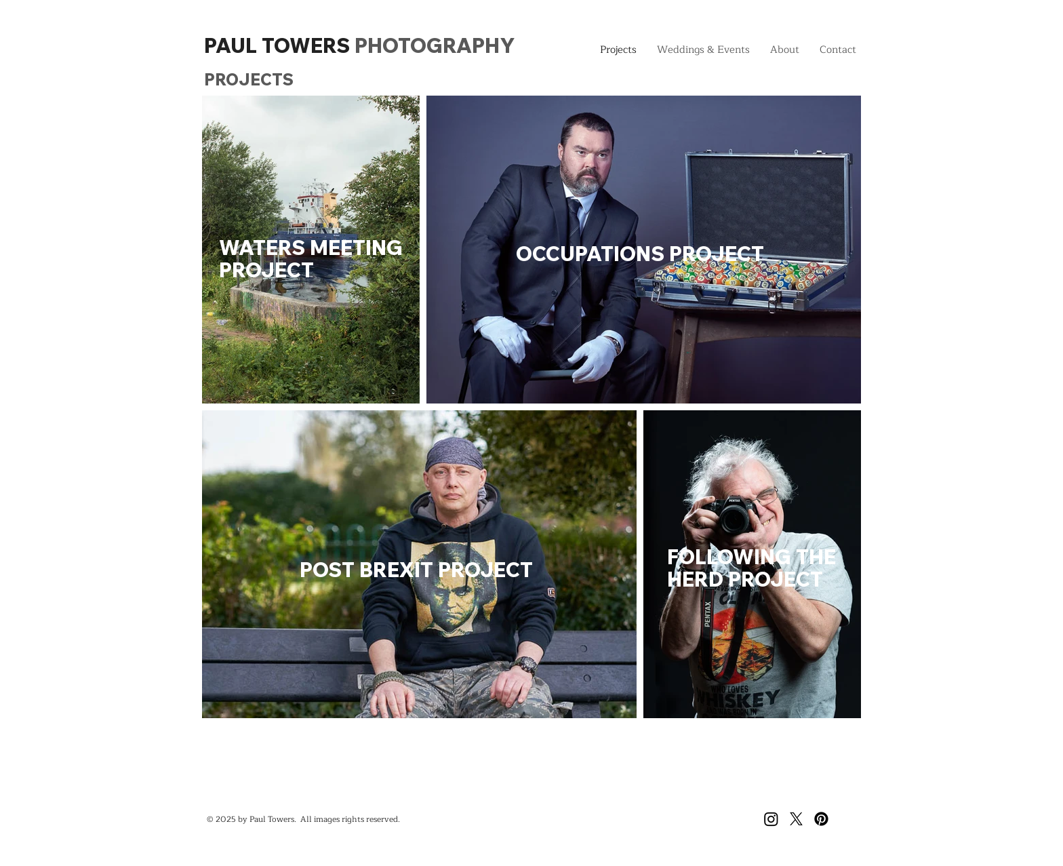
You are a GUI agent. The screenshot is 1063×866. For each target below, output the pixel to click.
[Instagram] (771, 819)
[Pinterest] (821, 819)
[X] (796, 819)
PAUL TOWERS (359, 45)
